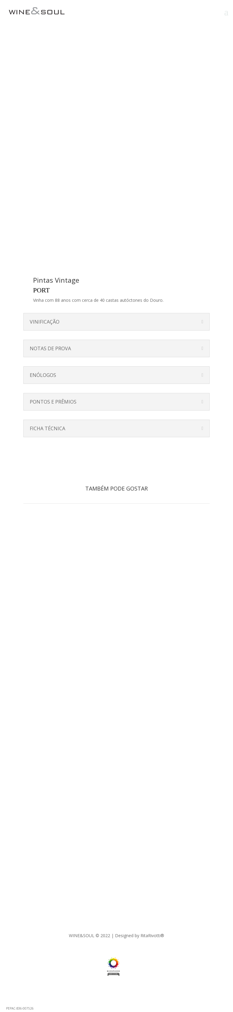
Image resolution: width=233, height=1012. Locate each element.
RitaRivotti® (152, 935)
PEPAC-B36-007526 (20, 1008)
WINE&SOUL (81, 935)
